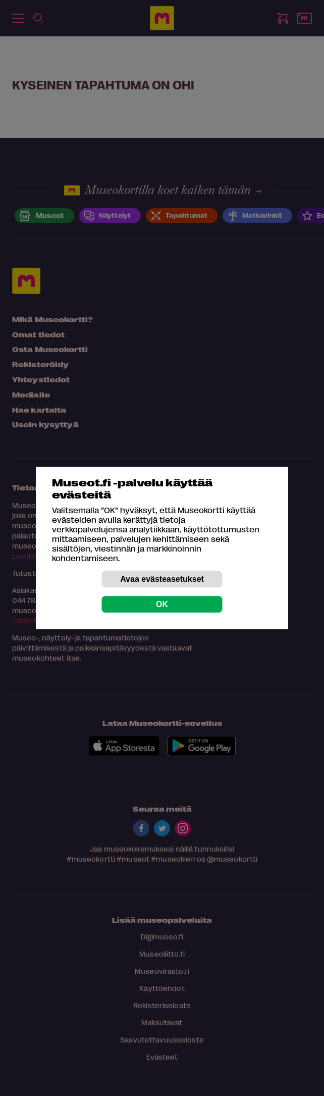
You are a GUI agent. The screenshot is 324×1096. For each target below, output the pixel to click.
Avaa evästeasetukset (162, 579)
